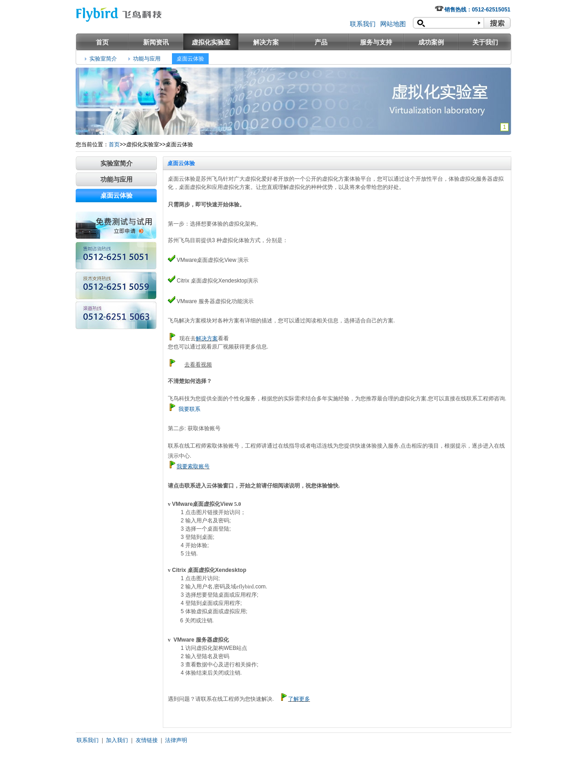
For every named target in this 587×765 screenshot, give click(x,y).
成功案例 (431, 42)
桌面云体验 (190, 58)
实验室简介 (103, 58)
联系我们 (363, 24)
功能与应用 (147, 58)
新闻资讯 (156, 42)
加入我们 (117, 740)
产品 (321, 42)
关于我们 (485, 42)
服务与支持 (376, 42)
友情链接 (147, 740)
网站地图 (393, 24)
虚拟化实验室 (211, 42)
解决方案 (266, 42)
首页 (102, 42)
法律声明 (176, 740)
